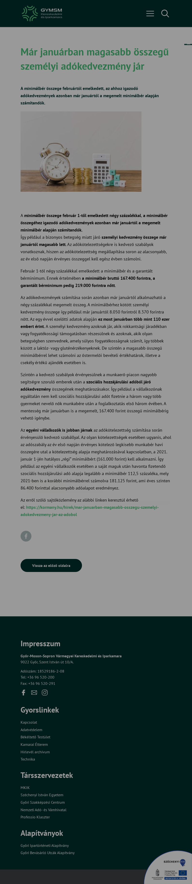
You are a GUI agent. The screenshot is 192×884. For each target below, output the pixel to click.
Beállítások (84, 457)
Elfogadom (46, 457)
